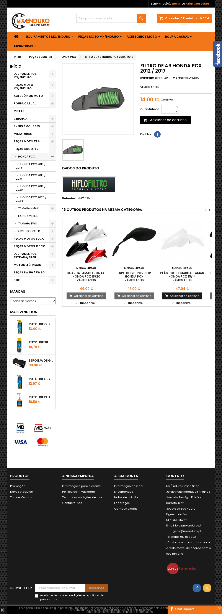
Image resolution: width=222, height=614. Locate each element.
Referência (148, 78)
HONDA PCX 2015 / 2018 (31, 177)
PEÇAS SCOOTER (26, 149)
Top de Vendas (21, 497)
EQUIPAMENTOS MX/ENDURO (48, 36)
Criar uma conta (197, 3)
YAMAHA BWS (27, 223)
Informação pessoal (128, 486)
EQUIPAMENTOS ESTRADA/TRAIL (25, 255)
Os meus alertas (125, 509)
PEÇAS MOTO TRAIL (28, 141)
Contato (175, 475)
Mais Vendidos (23, 311)
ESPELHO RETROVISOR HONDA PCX (134, 275)
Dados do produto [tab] (80, 168)
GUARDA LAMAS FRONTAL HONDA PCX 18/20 (86, 275)
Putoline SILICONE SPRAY (41, 342)
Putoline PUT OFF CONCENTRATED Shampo (41, 397)
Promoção (17, 486)
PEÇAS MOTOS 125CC (29, 246)
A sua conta (126, 475)
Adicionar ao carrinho (165, 119)
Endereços (122, 503)
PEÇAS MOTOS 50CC (29, 239)
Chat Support (184, 609)
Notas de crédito (126, 497)
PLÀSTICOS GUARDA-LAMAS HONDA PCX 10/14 (182, 275)
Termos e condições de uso (82, 497)
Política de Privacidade (78, 492)
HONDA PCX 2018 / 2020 (31, 188)
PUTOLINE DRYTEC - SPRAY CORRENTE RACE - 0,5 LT (41, 379)
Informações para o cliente (81, 486)
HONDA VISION (28, 216)
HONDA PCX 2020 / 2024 (31, 199)
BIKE (17, 280)
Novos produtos (21, 492)
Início (15, 66)
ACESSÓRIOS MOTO (142, 36)
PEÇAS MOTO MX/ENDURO (98, 36)
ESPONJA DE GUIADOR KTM (41, 360)
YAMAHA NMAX (28, 208)
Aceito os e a (72, 597)
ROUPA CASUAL (177, 36)
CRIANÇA (20, 119)
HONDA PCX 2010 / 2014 (31, 166)
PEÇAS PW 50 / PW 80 (29, 272)
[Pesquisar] (111, 18)
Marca (178, 78)
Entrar (176, 3)
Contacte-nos (72, 503)
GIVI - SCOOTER (29, 231)
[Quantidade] (167, 109)
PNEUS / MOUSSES (27, 126)
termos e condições (68, 595)
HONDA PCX (26, 156)
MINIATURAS (23, 46)
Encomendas (123, 492)
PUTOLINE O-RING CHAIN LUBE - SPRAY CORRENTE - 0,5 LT (41, 324)
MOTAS (19, 111)
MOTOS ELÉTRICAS (27, 265)
